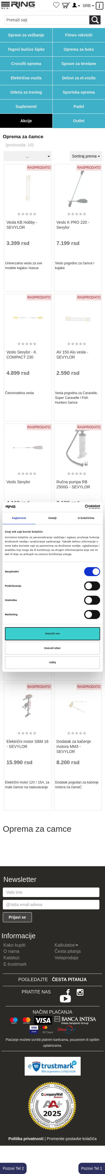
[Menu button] (5, 5)
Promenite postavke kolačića (72, 1138)
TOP (98, 1151)
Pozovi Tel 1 (91, 1168)
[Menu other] (100, 5)
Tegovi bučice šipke (26, 49)
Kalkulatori (66, 945)
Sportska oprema (79, 92)
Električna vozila (26, 78)
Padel (79, 106)
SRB (88, 5)
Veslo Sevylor (18, 482)
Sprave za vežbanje (26, 35)
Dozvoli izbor (52, 648)
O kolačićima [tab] (86, 518)
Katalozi (11, 957)
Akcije (26, 121)
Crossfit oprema (26, 63)
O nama (11, 951)
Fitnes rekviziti (78, 35)
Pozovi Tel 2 (13, 1168)
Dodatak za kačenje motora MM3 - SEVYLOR (74, 746)
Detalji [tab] (52, 518)
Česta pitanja (68, 951)
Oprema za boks (79, 49)
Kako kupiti (14, 945)
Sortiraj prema (86, 156)
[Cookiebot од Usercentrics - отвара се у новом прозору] (76, 507)
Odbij (52, 662)
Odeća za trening (26, 92)
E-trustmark (15, 964)
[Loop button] (95, 19)
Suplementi (26, 106)
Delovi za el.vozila (78, 78)
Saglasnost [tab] (19, 518)
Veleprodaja (66, 957)
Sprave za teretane (78, 63)
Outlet (78, 121)
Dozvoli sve (52, 633)
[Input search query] (47, 19)
